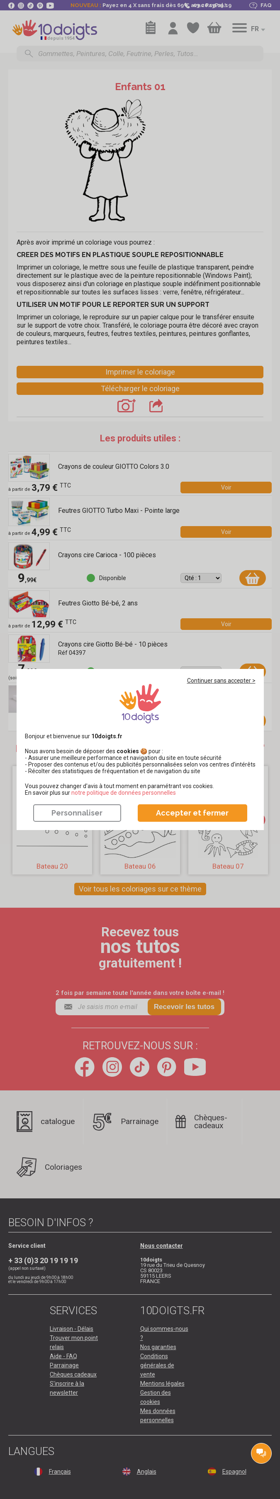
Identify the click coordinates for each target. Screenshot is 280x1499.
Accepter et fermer (192, 812)
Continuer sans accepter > (221, 680)
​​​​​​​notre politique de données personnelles (123, 792)
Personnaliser (76, 812)
